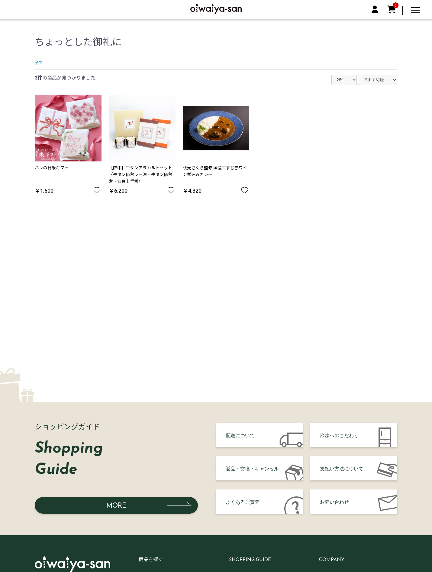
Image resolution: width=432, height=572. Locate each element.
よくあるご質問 (243, 501)
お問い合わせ (334, 501)
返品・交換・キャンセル (252, 468)
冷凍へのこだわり (339, 435)
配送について (240, 435)
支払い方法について (341, 468)
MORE (116, 505)
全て (39, 62)
